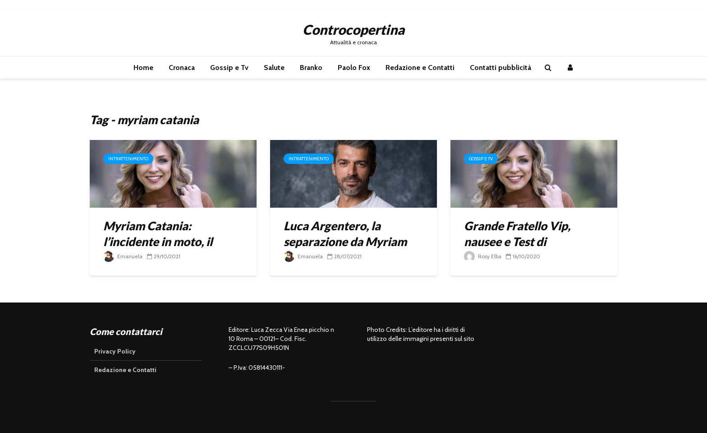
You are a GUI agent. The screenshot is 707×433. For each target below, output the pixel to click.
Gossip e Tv (229, 67)
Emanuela (122, 256)
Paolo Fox (354, 67)
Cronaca (182, 67)
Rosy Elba (482, 256)
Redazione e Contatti (420, 67)
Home (143, 67)
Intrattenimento (128, 159)
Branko (311, 67)
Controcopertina (353, 29)
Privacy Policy (115, 351)
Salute (274, 67)
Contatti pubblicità (500, 67)
